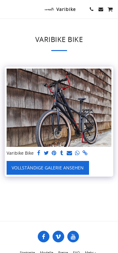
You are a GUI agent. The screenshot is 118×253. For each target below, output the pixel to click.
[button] (7, 9)
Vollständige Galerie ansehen (48, 168)
